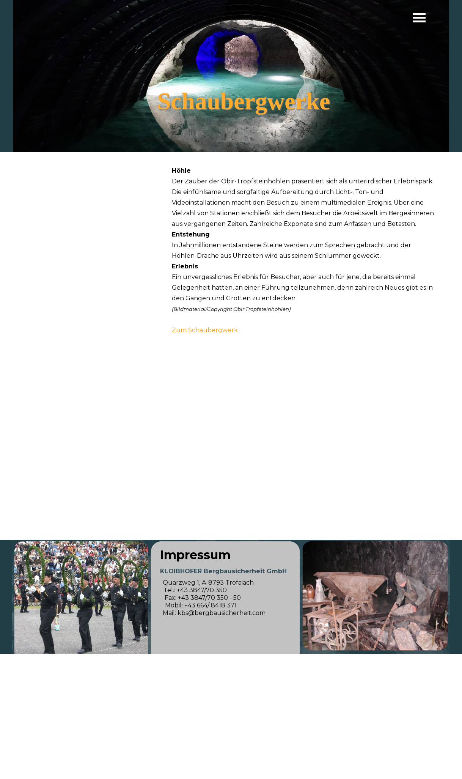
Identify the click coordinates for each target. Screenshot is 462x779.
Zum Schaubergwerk (205, 330)
